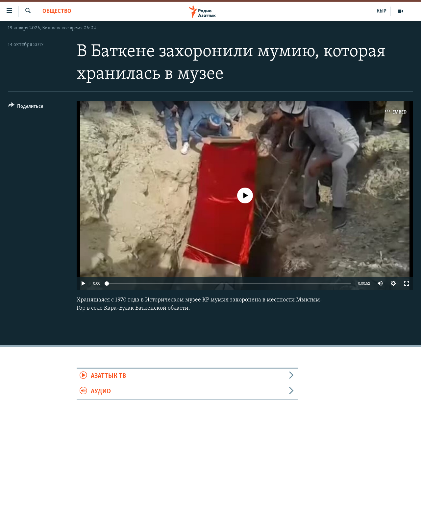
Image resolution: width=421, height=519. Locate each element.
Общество (56, 11)
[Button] (25, 107)
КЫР (381, 11)
